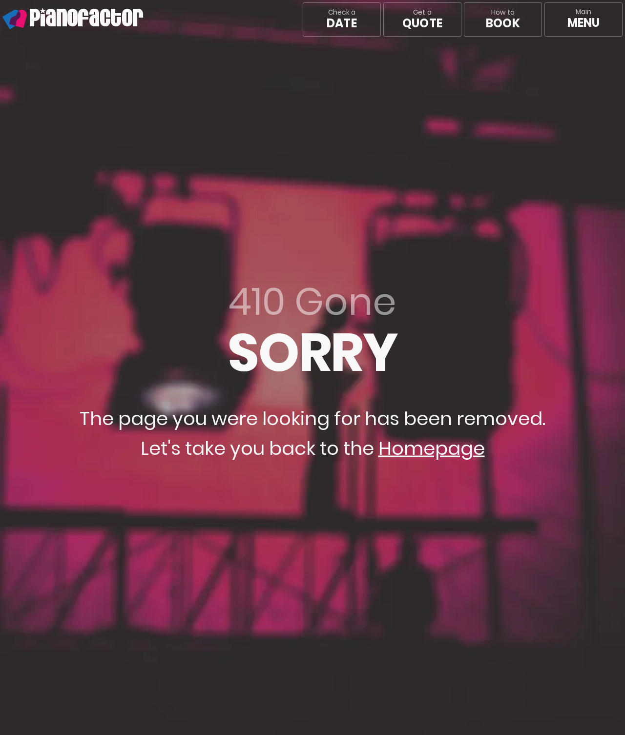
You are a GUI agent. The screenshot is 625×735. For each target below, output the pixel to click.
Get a (422, 19)
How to (503, 19)
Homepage (431, 448)
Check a (341, 19)
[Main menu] (583, 19)
